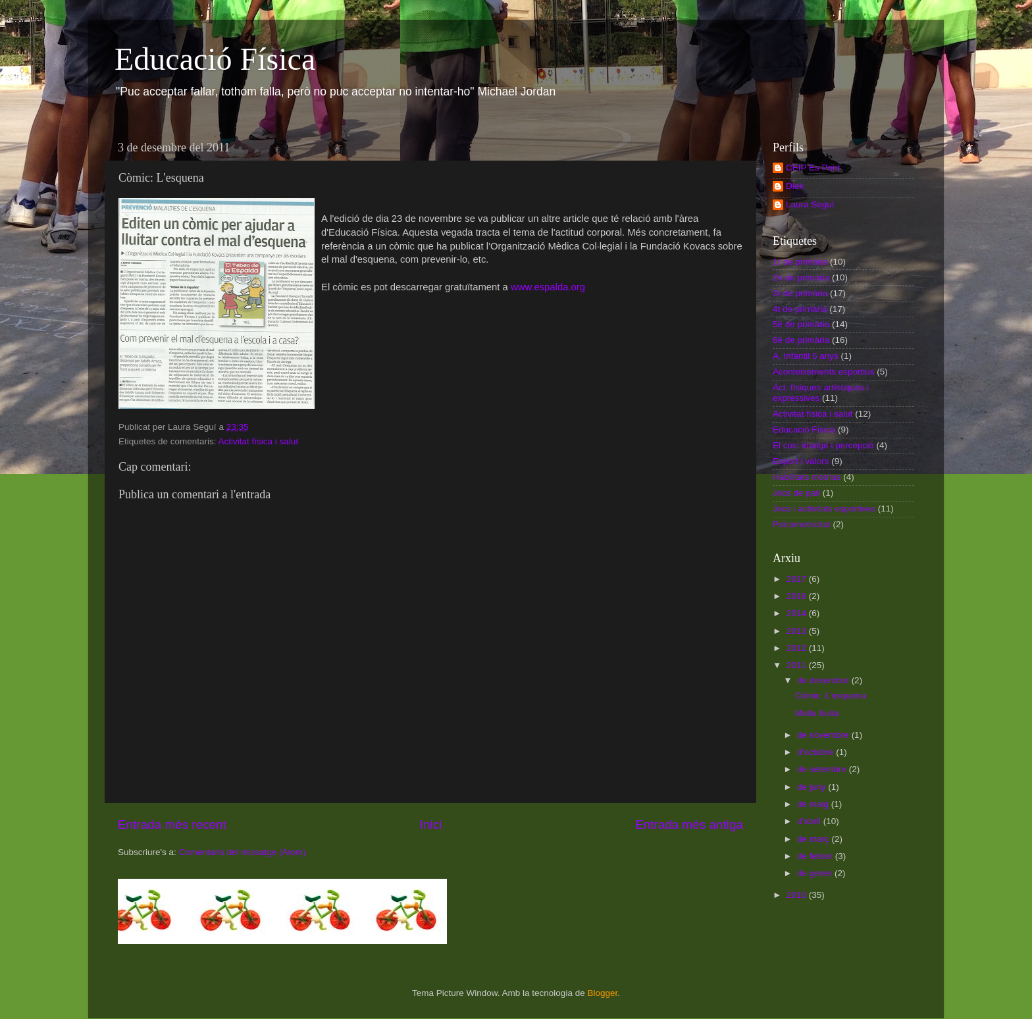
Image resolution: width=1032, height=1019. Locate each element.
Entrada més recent (172, 824)
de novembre (824, 735)
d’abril (810, 821)
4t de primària (800, 309)
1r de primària (800, 262)
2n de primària (801, 277)
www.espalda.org (548, 287)
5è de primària (801, 324)
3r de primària (800, 293)
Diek (795, 186)
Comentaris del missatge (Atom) (242, 852)
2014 (798, 613)
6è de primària (801, 340)
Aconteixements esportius (824, 372)
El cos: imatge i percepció (823, 445)
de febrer (816, 856)
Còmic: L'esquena (830, 695)
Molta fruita (817, 713)
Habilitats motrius (807, 477)
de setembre (823, 769)
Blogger (602, 993)
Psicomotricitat (802, 524)
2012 (798, 648)
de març (814, 839)
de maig (814, 804)
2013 (798, 631)
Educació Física (215, 58)
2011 (798, 665)
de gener (816, 873)
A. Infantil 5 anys (805, 356)
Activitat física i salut (259, 441)
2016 (798, 596)
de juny (812, 787)
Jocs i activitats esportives (824, 508)
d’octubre (816, 752)
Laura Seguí (810, 204)
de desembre (824, 680)
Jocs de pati (796, 493)
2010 (798, 895)
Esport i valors (801, 461)
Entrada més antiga (689, 824)
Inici (431, 824)
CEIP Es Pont (813, 167)
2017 (798, 579)
